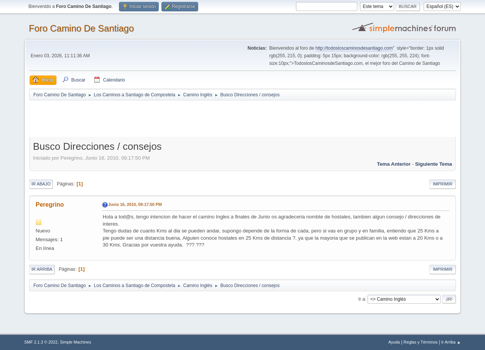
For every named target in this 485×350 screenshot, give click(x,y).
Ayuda (394, 342)
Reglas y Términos (421, 342)
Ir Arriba (41, 269)
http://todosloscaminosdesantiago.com (354, 48)
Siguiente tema (433, 164)
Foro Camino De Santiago (81, 28)
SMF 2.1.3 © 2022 (41, 342)
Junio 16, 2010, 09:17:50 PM (135, 204)
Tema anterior (394, 164)
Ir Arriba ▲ (451, 342)
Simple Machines (75, 342)
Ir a (361, 298)
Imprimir (442, 184)
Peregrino (50, 204)
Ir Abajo (40, 184)
